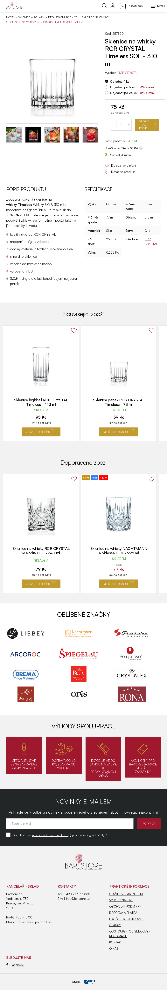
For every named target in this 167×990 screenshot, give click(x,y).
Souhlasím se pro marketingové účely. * (60, 835)
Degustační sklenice (63, 17)
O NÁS (113, 948)
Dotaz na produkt (120, 172)
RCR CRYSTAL (128, 73)
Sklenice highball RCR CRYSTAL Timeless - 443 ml (41, 402)
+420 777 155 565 (77, 894)
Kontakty (67, 886)
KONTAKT (116, 942)
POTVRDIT (149, 823)
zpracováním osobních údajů (51, 835)
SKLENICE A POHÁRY (31, 17)
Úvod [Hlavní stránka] (10, 17)
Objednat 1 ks (119, 81)
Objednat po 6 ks (122, 87)
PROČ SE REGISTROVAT (126, 919)
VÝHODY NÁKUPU (121, 900)
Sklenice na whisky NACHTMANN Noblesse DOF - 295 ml (118, 550)
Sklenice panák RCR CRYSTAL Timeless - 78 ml (118, 402)
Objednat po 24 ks (123, 93)
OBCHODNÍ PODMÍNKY (125, 906)
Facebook (15, 965)
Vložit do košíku (147, 124)
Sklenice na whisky (95, 17)
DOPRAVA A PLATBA (123, 913)
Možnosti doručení (118, 155)
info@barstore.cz (78, 899)
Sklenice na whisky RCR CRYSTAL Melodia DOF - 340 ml (41, 550)
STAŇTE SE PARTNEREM (126, 894)
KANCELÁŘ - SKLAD (22, 886)
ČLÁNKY (115, 925)
